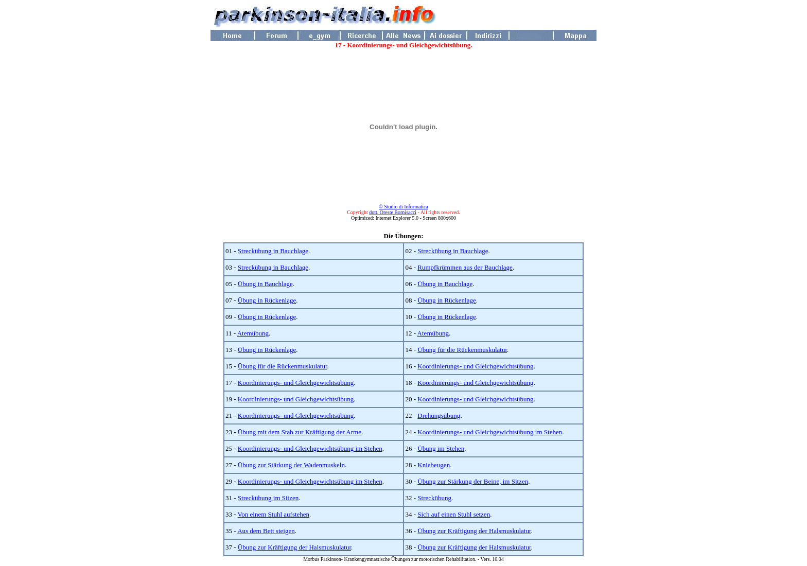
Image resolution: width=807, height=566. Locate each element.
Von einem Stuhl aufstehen (274, 514)
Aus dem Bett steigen (266, 531)
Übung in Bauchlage (265, 284)
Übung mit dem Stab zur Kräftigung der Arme (299, 432)
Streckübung (434, 498)
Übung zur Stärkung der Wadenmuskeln (291, 465)
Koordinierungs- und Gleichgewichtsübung (475, 366)
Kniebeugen (433, 465)
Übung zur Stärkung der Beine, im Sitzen (472, 481)
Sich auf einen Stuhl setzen (453, 514)
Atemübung (253, 333)
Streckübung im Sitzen (268, 498)
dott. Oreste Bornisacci (392, 212)
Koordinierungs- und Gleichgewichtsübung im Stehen (489, 432)
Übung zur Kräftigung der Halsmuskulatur (474, 531)
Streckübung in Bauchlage (273, 251)
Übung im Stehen (440, 448)
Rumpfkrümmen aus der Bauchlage (464, 267)
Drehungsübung (438, 415)
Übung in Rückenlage (267, 300)
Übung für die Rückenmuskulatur (462, 349)
